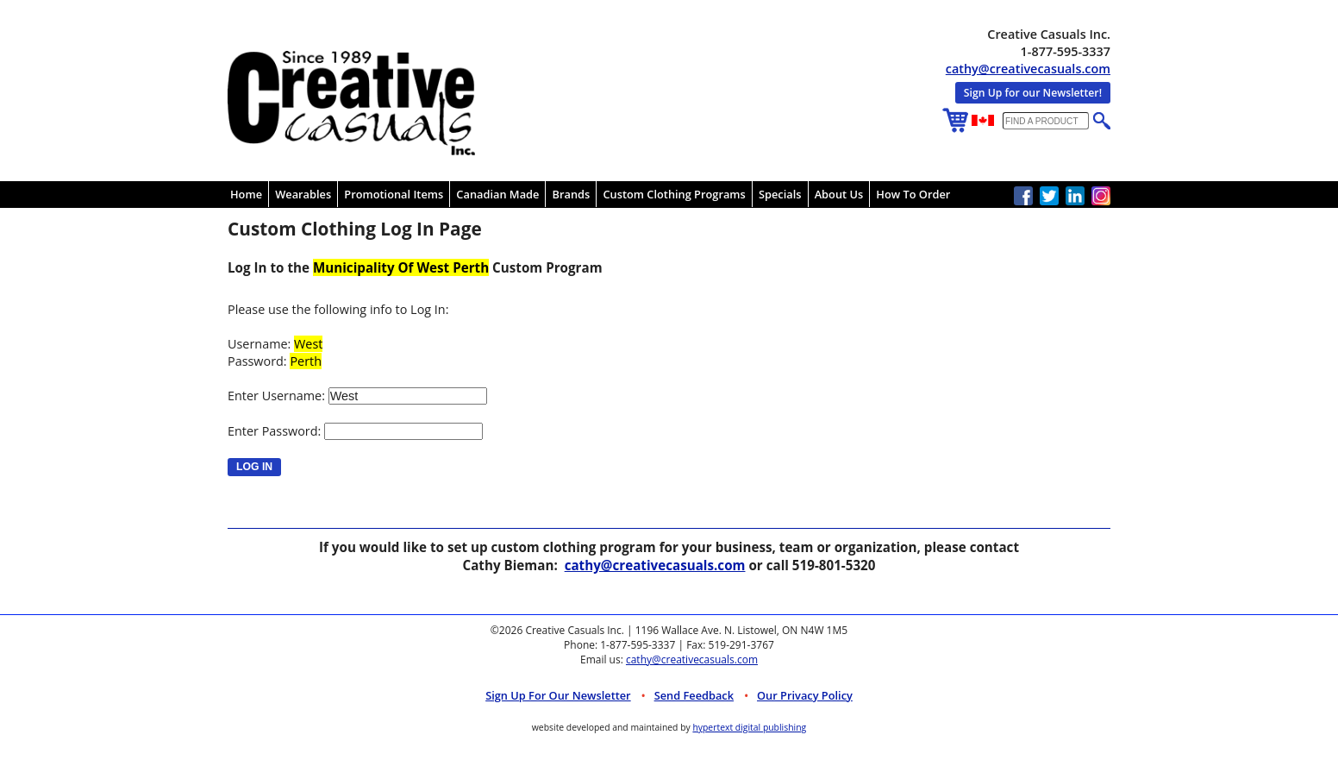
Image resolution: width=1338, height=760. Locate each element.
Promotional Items (393, 194)
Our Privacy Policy (805, 695)
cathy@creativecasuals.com (1028, 68)
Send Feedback (694, 695)
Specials (780, 194)
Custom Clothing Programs (674, 194)
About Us (839, 194)
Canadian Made (497, 194)
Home (246, 194)
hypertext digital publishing (749, 727)
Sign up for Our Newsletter (558, 695)
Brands (572, 194)
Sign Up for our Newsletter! (1033, 92)
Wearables (303, 194)
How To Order (913, 194)
